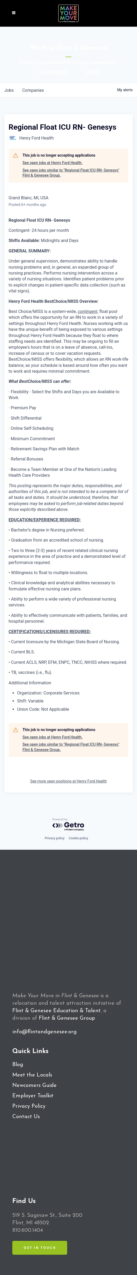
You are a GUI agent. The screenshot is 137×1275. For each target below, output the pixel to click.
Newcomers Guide (34, 1085)
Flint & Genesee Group (67, 1018)
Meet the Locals (32, 1075)
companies (33, 90)
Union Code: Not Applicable (43, 709)
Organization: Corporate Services (48, 693)
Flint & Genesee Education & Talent (56, 1011)
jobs (9, 90)
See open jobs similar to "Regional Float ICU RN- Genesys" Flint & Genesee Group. (70, 173)
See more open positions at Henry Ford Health (68, 781)
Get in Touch (40, 1247)
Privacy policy (54, 838)
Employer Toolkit (33, 1096)
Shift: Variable (30, 701)
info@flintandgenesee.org (44, 1032)
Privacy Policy (28, 1106)
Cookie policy (78, 838)
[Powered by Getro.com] (68, 824)
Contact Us (26, 1116)
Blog (17, 1064)
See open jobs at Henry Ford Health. (52, 163)
